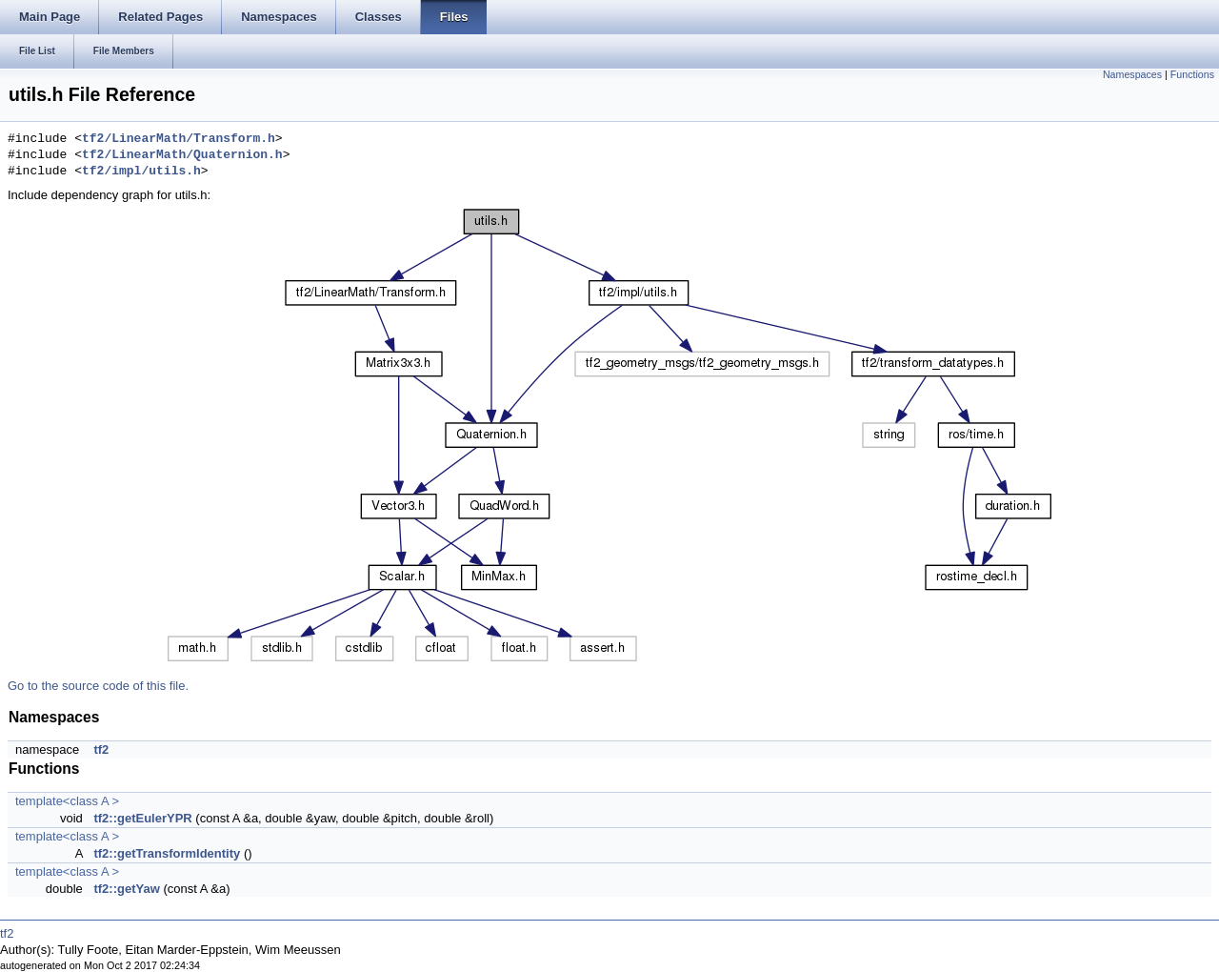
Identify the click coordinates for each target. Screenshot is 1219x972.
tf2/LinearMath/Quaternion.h (182, 155)
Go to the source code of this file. (98, 685)
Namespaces (1132, 74)
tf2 (101, 749)
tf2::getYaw (126, 888)
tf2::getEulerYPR (142, 818)
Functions (1192, 74)
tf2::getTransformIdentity (166, 853)
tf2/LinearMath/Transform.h (178, 139)
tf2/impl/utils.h (141, 171)
